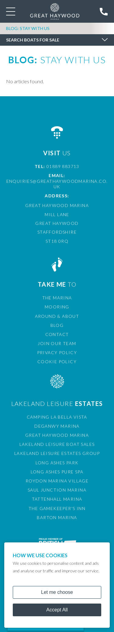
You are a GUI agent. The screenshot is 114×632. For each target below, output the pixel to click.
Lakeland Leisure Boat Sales (57, 444)
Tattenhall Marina (57, 499)
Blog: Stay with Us (28, 28)
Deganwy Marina (57, 426)
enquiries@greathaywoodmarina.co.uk (57, 184)
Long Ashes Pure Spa (57, 471)
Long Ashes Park (57, 462)
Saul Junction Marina (57, 489)
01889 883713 (63, 166)
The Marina (57, 297)
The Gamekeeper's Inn (57, 508)
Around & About (57, 316)
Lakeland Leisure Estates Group (57, 453)
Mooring (57, 306)
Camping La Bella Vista (57, 417)
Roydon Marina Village (57, 480)
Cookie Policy (57, 361)
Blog (57, 325)
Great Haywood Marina (57, 435)
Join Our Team (57, 343)
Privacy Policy (57, 352)
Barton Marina (57, 517)
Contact (57, 334)
